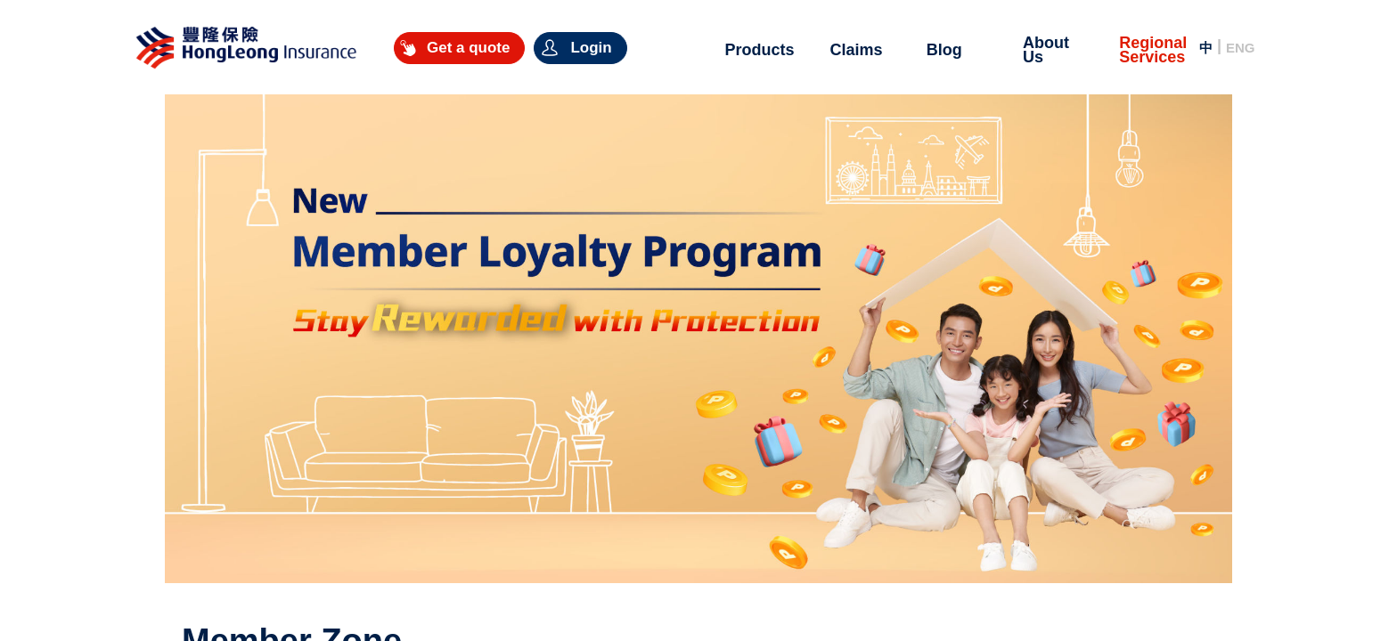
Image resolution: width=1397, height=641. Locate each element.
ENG (1240, 47)
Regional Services (1153, 50)
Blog (944, 50)
